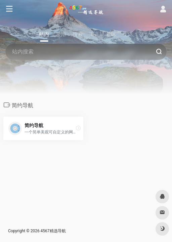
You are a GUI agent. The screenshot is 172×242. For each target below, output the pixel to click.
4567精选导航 (53, 231)
